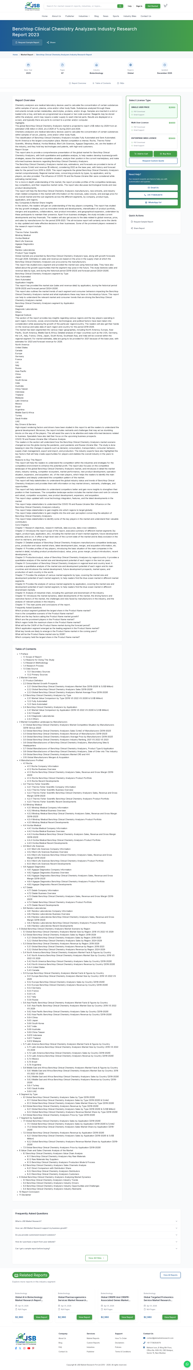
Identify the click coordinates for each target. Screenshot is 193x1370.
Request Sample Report (27, 42)
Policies (118, 1347)
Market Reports (93, 1338)
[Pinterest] (33, 1348)
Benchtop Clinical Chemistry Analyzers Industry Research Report (64, 55)
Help (130, 6)
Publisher (69, 16)
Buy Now (165, 154)
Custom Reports (93, 1343)
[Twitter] (20, 1348)
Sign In (139, 6)
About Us (56, 16)
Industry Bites (129, 16)
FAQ (60, 1347)
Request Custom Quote (153, 161)
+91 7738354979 (153, 195)
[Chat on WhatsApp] (187, 1364)
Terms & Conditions (123, 1352)
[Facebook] (16, 1348)
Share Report (138, 228)
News (105, 16)
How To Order (121, 1338)
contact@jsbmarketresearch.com (158, 1338)
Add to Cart (141, 154)
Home (45, 16)
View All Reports (170, 1275)
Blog (96, 16)
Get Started (153, 6)
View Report (41, 1317)
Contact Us (146, 16)
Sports (116, 16)
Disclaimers (119, 1343)
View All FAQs (96, 1258)
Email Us (153, 187)
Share (51, 42)
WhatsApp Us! (153, 202)
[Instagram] (24, 1348)
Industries (84, 16)
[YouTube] (28, 1348)
